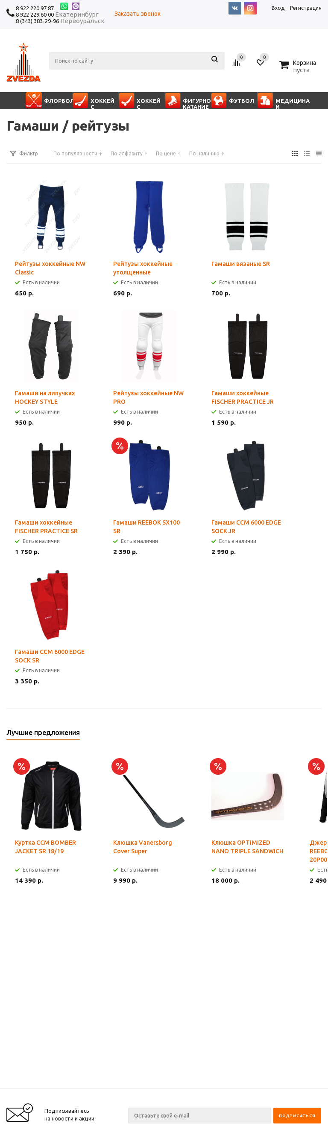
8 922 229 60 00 (35, 15)
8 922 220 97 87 (35, 8)
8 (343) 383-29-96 (37, 21)
